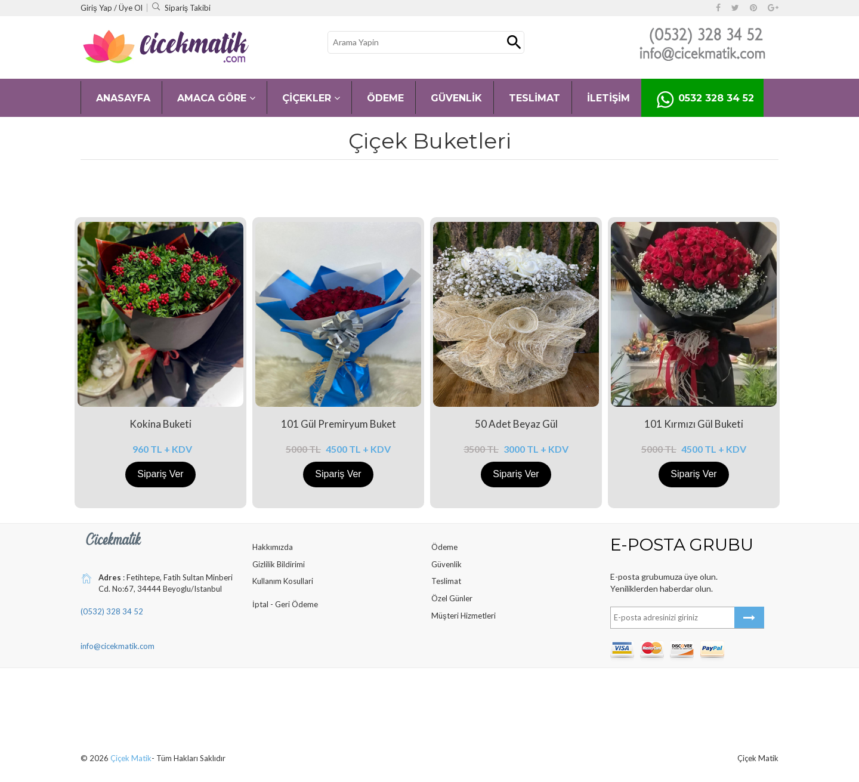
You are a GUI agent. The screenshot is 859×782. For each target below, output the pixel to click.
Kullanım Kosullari (282, 581)
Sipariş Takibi (181, 8)
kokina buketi (160, 424)
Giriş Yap (97, 8)
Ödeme (444, 547)
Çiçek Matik (131, 758)
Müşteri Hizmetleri (463, 615)
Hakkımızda (272, 547)
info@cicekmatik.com (118, 646)
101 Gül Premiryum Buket (338, 424)
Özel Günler (451, 598)
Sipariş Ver (160, 474)
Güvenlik (446, 564)
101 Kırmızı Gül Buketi (693, 424)
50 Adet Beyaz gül (516, 424)
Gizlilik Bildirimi (278, 564)
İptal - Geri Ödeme (285, 604)
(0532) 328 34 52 (112, 611)
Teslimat (446, 581)
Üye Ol (131, 8)
